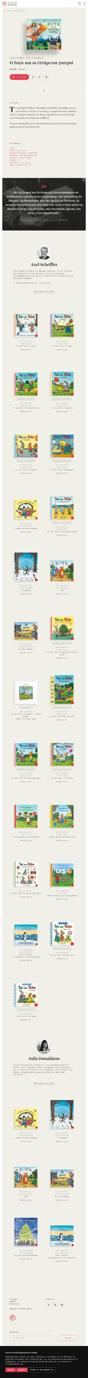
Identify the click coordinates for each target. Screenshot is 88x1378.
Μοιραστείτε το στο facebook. (40, 77)
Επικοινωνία (15, 1304)
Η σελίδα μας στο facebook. (48, 1305)
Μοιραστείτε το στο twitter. (46, 77)
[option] (44, 203)
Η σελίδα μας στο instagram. (62, 1305)
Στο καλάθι (21, 77)
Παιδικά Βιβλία (20, 11)
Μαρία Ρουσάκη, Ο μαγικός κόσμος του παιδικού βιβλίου (44, 220)
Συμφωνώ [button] (10, 1370)
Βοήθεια (13, 1301)
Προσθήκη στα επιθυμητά (33, 77)
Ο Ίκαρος (13, 1299)
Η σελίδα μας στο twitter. (55, 1305)
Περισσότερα (46, 283)
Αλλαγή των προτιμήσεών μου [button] (42, 1370)
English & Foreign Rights (21, 1309)
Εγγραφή (68, 1338)
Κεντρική (7, 11)
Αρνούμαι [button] (22, 1370)
